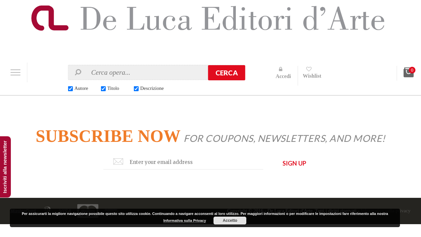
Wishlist (312, 76)
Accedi (283, 76)
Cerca (226, 73)
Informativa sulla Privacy (184, 221)
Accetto (230, 220)
